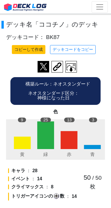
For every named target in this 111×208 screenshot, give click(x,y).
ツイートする (43, 67)
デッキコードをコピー (73, 49)
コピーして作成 (28, 49)
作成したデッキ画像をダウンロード (71, 67)
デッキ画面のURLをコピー (57, 67)
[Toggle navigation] (100, 7)
